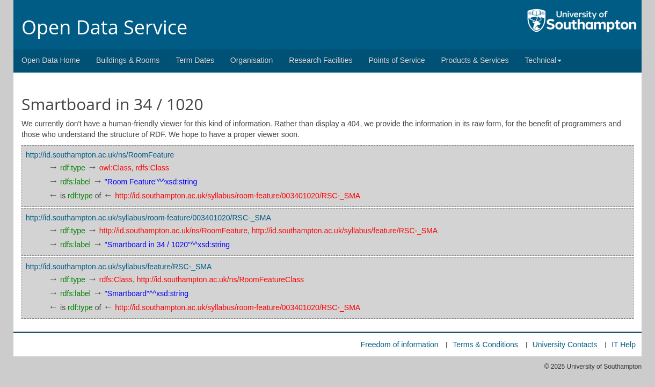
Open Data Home (50, 60)
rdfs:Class (152, 167)
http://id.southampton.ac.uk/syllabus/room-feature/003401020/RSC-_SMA (237, 195)
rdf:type (72, 167)
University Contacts (565, 344)
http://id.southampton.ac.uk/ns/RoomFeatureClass (220, 279)
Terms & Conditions (485, 344)
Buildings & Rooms (127, 60)
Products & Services (475, 60)
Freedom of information (400, 344)
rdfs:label (75, 181)
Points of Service (396, 60)
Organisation (251, 60)
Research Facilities (320, 60)
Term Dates (195, 60)
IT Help (624, 344)
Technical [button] (543, 60)
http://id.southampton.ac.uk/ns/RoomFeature (100, 154)
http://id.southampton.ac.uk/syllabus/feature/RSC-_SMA (345, 230)
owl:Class (115, 167)
